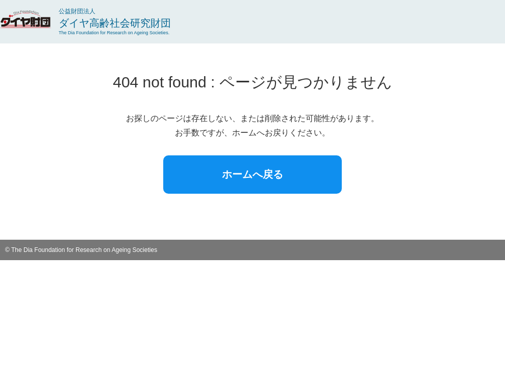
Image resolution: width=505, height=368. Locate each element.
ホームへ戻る (252, 174)
